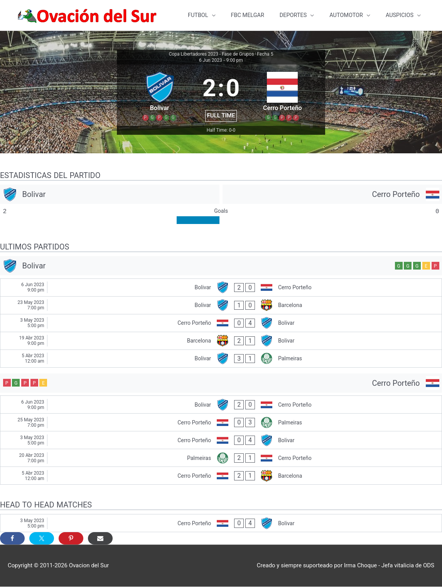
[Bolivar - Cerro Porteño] (221, 288)
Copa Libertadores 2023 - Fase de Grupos (211, 54)
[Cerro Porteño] (332, 194)
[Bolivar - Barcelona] (221, 305)
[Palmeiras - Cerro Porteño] (221, 458)
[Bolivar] (109, 194)
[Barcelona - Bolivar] (221, 341)
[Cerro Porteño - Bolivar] (221, 323)
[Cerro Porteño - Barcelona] (221, 476)
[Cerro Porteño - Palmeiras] (221, 422)
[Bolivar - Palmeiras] (221, 359)
